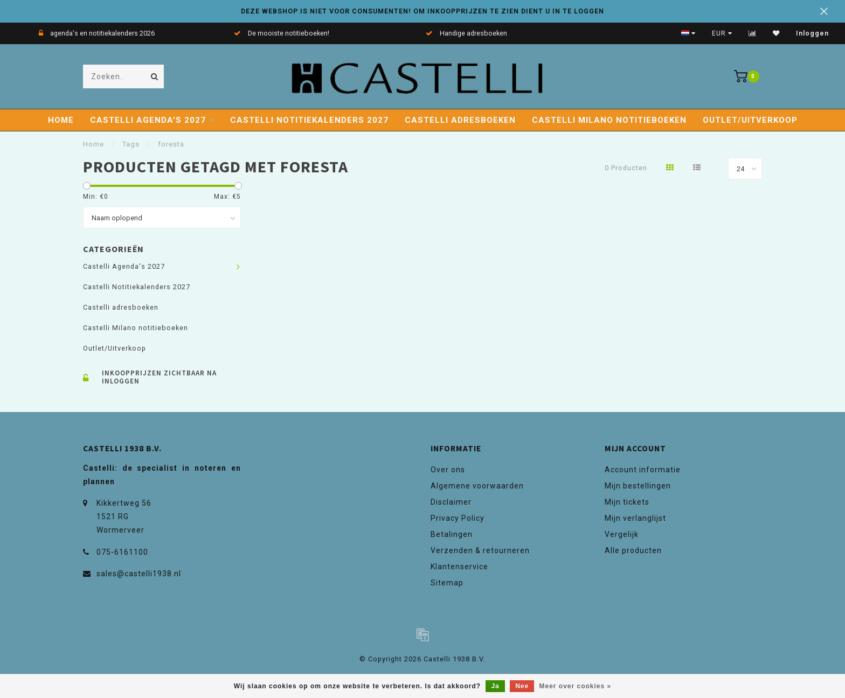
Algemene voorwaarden (477, 485)
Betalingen (452, 534)
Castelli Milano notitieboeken (609, 120)
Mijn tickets (627, 502)
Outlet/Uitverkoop (750, 120)
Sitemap (447, 582)
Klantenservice (459, 566)
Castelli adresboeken (460, 120)
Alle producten (633, 550)
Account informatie (643, 469)
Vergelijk (622, 534)
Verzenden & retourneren (480, 550)
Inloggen (812, 33)
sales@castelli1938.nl (138, 573)
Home (61, 120)
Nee (522, 686)
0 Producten (626, 168)
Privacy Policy (457, 518)
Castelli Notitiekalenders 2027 (309, 120)
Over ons (448, 469)
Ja (495, 686)
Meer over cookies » (575, 686)
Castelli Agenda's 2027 (148, 120)
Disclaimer (451, 502)
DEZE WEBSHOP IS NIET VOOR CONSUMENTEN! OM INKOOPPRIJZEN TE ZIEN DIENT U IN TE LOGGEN (422, 11)
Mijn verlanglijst (635, 518)
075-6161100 (122, 552)
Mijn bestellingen (638, 485)
